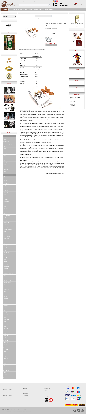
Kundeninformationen (74, 100)
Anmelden (82, 6)
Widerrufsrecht (25, 393)
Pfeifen (9, 9)
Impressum (25, 388)
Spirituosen (41, 9)
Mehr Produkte (6, 28)
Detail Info (29, 49)
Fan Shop (51, 9)
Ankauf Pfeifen (72, 104)
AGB (84, 1)
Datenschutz (25, 391)
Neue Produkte (76, 12)
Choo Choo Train (31, 15)
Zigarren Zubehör (28, 9)
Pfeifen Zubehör (16, 9)
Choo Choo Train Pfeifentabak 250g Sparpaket (43, 15)
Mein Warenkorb (75, 6)
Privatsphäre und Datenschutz (75, 97)
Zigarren (22, 9)
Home (21, 15)
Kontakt (24, 398)
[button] (46, 45)
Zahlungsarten (80, 1)
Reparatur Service (47, 388)
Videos (35, 49)
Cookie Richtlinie (73, 98)
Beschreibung (22, 49)
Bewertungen (41, 49)
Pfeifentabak (4, 9)
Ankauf (45, 390)
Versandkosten (74, 1)
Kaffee (46, 9)
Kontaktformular (73, 102)
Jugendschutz (72, 105)
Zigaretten (36, 9)
